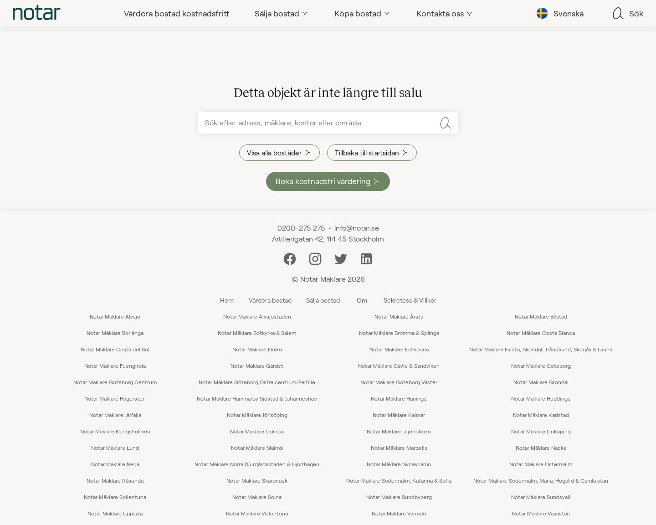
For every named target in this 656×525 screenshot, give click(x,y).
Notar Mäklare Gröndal (541, 382)
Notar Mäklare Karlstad (541, 415)
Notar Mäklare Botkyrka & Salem (257, 332)
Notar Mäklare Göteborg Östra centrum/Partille (257, 382)
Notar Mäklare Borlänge (115, 332)
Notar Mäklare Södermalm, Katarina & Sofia (398, 480)
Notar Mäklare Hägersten (115, 398)
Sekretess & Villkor (410, 300)
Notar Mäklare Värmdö (399, 513)
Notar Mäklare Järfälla (115, 415)
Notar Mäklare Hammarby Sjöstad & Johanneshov (257, 398)
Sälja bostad (323, 300)
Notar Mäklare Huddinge (541, 398)
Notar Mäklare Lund (115, 447)
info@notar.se (356, 227)
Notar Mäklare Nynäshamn (399, 464)
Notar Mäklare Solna (257, 497)
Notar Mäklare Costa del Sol (115, 349)
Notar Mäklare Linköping (541, 431)
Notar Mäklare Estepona (399, 349)
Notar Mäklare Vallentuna (257, 513)
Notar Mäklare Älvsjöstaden (257, 316)
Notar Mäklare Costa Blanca (541, 332)
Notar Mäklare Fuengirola (115, 365)
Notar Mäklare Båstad (541, 316)
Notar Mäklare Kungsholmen (115, 431)
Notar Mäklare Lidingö (257, 431)
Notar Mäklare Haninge (399, 398)
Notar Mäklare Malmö (257, 447)
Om (362, 300)
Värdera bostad (270, 300)
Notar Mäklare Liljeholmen (399, 431)
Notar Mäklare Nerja (115, 464)
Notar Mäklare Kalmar (399, 415)
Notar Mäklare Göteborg (541, 365)
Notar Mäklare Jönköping (257, 415)
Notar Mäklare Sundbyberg (399, 497)
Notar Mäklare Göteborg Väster (398, 382)
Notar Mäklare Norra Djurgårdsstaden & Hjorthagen (257, 464)
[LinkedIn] (366, 257)
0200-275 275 (301, 227)
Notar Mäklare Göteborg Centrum (115, 382)
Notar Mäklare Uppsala (115, 513)
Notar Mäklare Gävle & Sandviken (399, 365)
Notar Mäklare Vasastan (541, 513)
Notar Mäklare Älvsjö (115, 316)
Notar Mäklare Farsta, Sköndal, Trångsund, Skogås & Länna (540, 349)
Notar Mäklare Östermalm (540, 464)
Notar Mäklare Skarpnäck (256, 480)
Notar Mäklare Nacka (541, 447)
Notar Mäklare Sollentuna (115, 497)
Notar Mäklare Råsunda (115, 480)
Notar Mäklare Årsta (398, 316)
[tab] (36, 13)
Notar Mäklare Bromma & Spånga (399, 332)
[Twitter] (341, 257)
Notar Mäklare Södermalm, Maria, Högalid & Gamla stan (540, 480)
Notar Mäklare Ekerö (257, 349)
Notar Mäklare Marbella (399, 447)
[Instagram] (315, 257)
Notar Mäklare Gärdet (257, 365)
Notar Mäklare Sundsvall (540, 497)
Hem (227, 300)
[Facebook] (289, 257)
